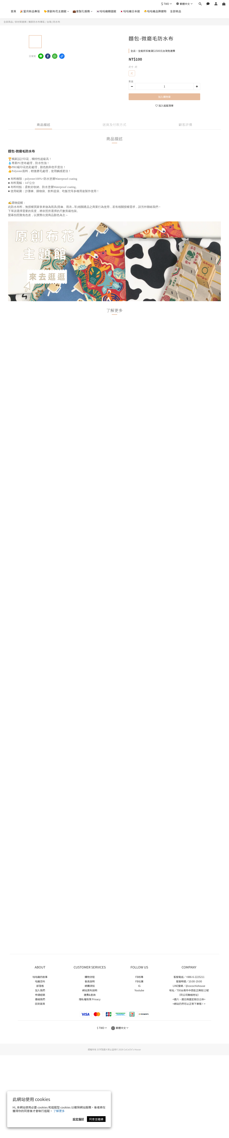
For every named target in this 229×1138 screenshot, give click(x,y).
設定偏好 (78, 1119)
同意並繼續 (96, 1119)
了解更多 (59, 1111)
